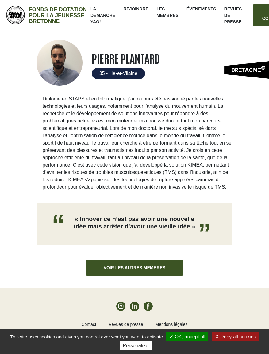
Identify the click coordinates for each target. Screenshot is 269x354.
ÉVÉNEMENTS (201, 8)
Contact (88, 324)
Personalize (135, 345)
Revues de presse (126, 324)
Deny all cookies (235, 336)
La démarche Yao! (102, 15)
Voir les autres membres (135, 267)
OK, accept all (187, 336)
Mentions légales (172, 324)
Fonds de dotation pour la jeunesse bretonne (58, 15)
